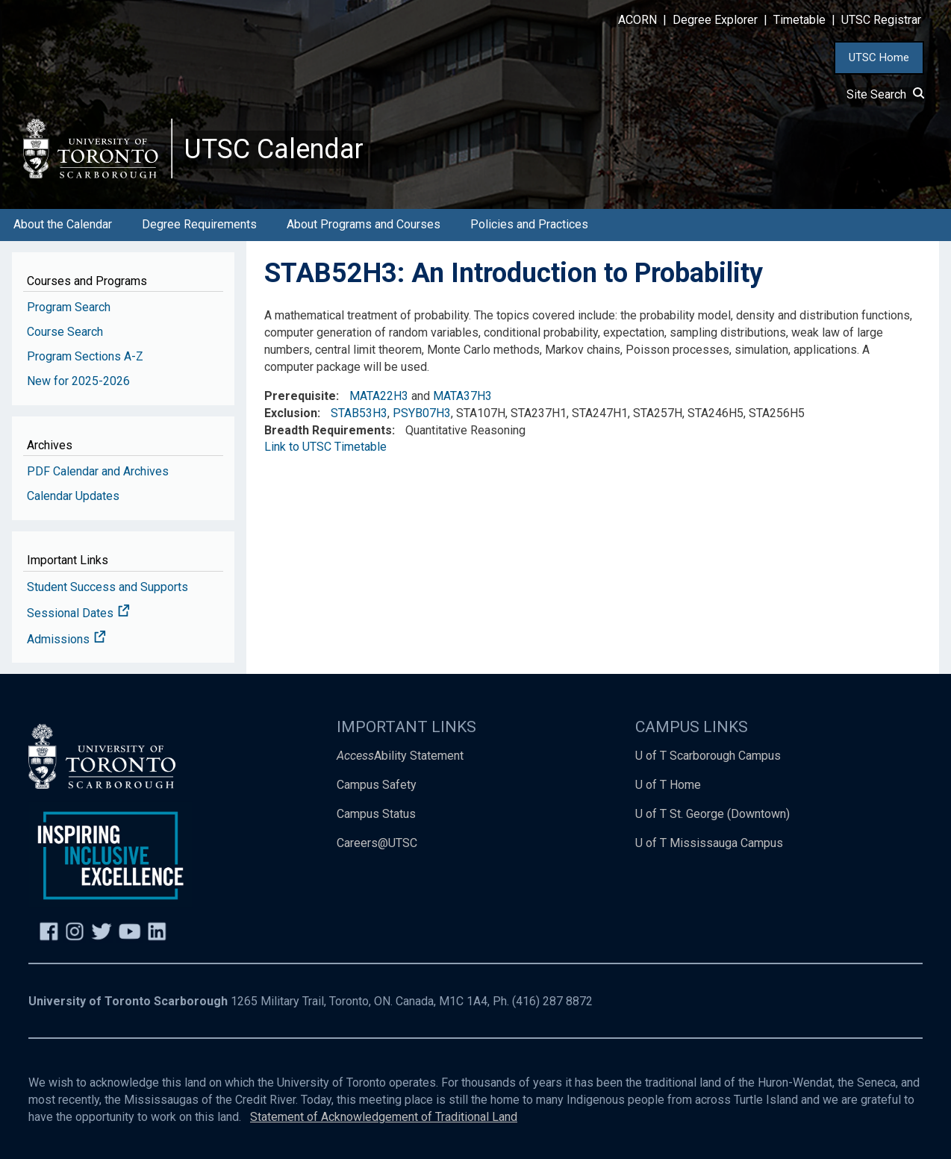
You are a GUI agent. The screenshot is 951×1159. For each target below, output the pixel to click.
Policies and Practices (529, 224)
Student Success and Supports (107, 587)
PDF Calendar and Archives (98, 471)
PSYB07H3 (422, 413)
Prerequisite (300, 396)
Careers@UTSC (377, 843)
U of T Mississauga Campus (709, 843)
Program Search (68, 307)
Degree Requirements (199, 224)
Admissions (66, 639)
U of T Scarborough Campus (708, 756)
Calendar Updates (73, 496)
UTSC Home (879, 57)
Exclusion (290, 413)
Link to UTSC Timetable (325, 447)
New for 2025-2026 (78, 381)
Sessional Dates (78, 613)
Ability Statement (400, 756)
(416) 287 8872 (552, 1001)
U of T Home (668, 785)
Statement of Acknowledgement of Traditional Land (383, 1117)
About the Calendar (62, 224)
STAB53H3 (359, 413)
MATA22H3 (378, 396)
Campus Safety (377, 785)
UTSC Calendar (274, 149)
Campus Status (376, 814)
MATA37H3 (462, 396)
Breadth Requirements (328, 430)
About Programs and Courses (363, 224)
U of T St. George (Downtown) (712, 814)
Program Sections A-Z (85, 356)
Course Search (65, 332)
